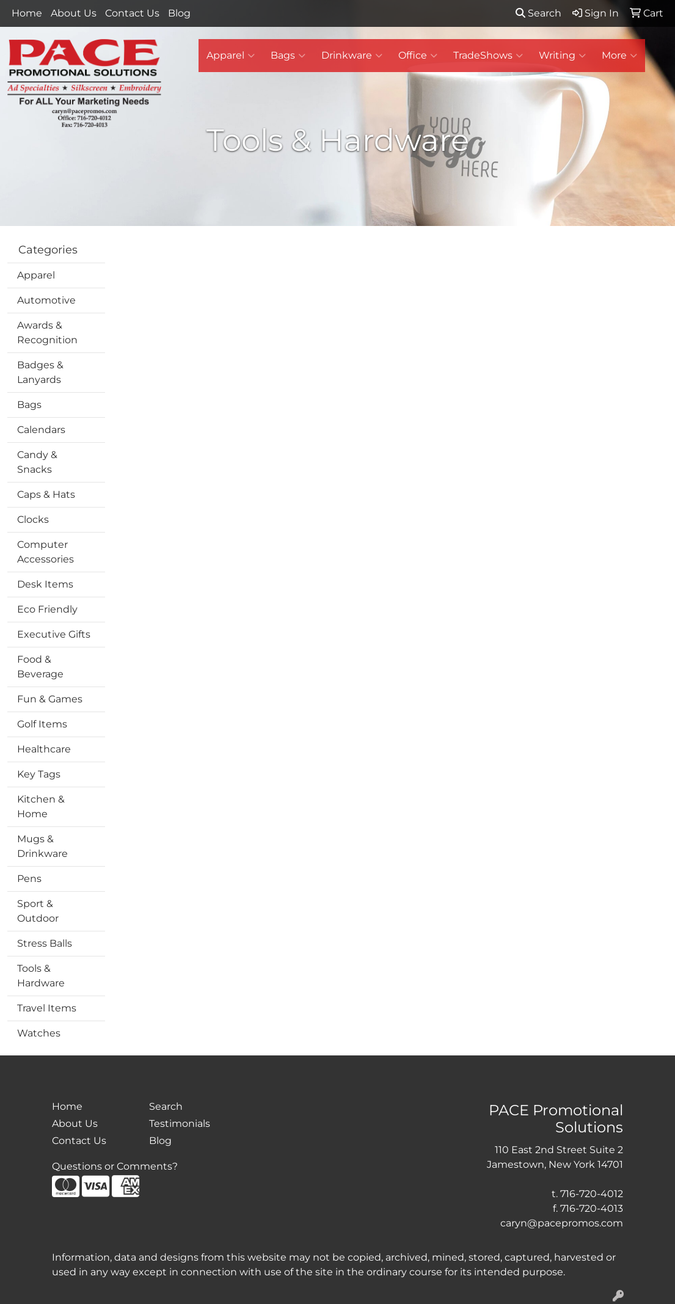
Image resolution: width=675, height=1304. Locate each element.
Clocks (33, 519)
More (619, 55)
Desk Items (45, 584)
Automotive (46, 300)
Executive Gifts (53, 634)
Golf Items (42, 724)
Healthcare (44, 749)
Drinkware (351, 55)
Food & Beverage (40, 667)
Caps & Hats (46, 494)
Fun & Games (49, 699)
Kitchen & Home (41, 806)
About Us (74, 13)
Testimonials (179, 1123)
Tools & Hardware (41, 976)
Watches (38, 1033)
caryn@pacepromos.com (561, 1223)
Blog (179, 13)
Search (538, 13)
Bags (288, 55)
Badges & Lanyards (40, 372)
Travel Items (46, 1008)
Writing (562, 55)
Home (27, 13)
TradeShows (488, 55)
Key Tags (38, 774)
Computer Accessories (45, 552)
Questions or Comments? (115, 1166)
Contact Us (132, 13)
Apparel (230, 55)
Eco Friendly (47, 609)
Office (417, 55)
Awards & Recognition (47, 332)
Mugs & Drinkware (42, 846)
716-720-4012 (591, 1194)
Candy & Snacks (37, 462)
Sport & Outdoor (38, 911)
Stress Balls (44, 943)
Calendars (41, 429)
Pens (29, 878)
